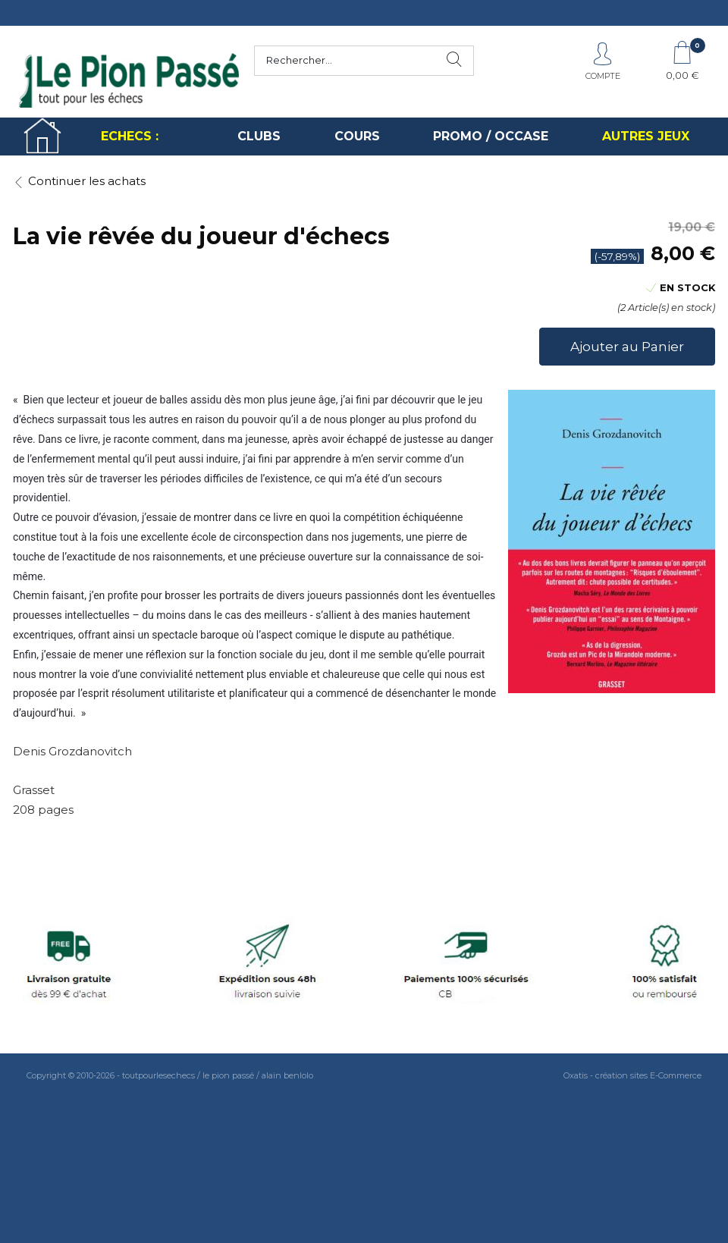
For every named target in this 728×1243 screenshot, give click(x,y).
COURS (357, 136)
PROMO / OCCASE (490, 136)
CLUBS (259, 136)
